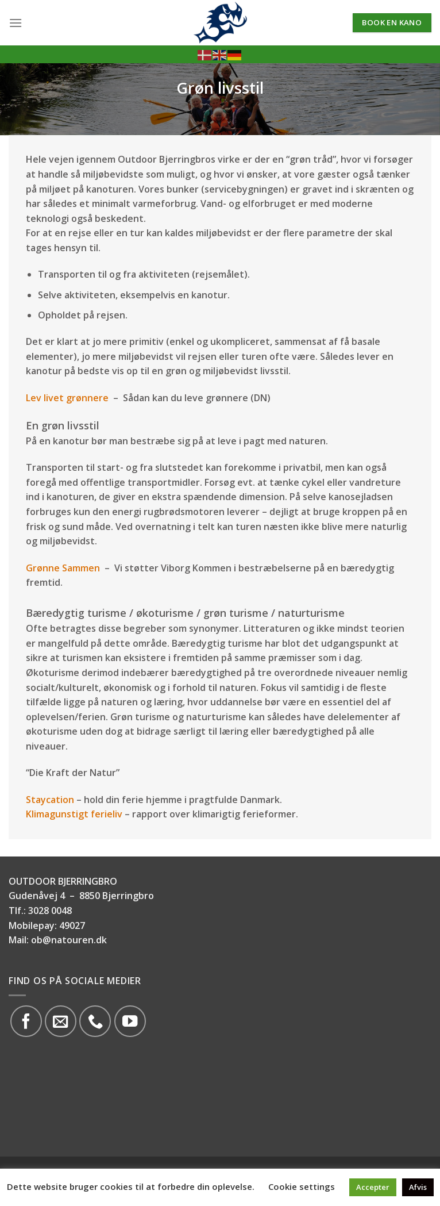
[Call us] (95, 1021)
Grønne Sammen (63, 568)
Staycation (50, 799)
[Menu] (15, 23)
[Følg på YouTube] (130, 1021)
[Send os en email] (60, 1021)
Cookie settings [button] (301, 1186)
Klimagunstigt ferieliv (74, 814)
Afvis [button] (418, 1187)
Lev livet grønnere (67, 397)
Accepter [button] (372, 1187)
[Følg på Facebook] (26, 1021)
